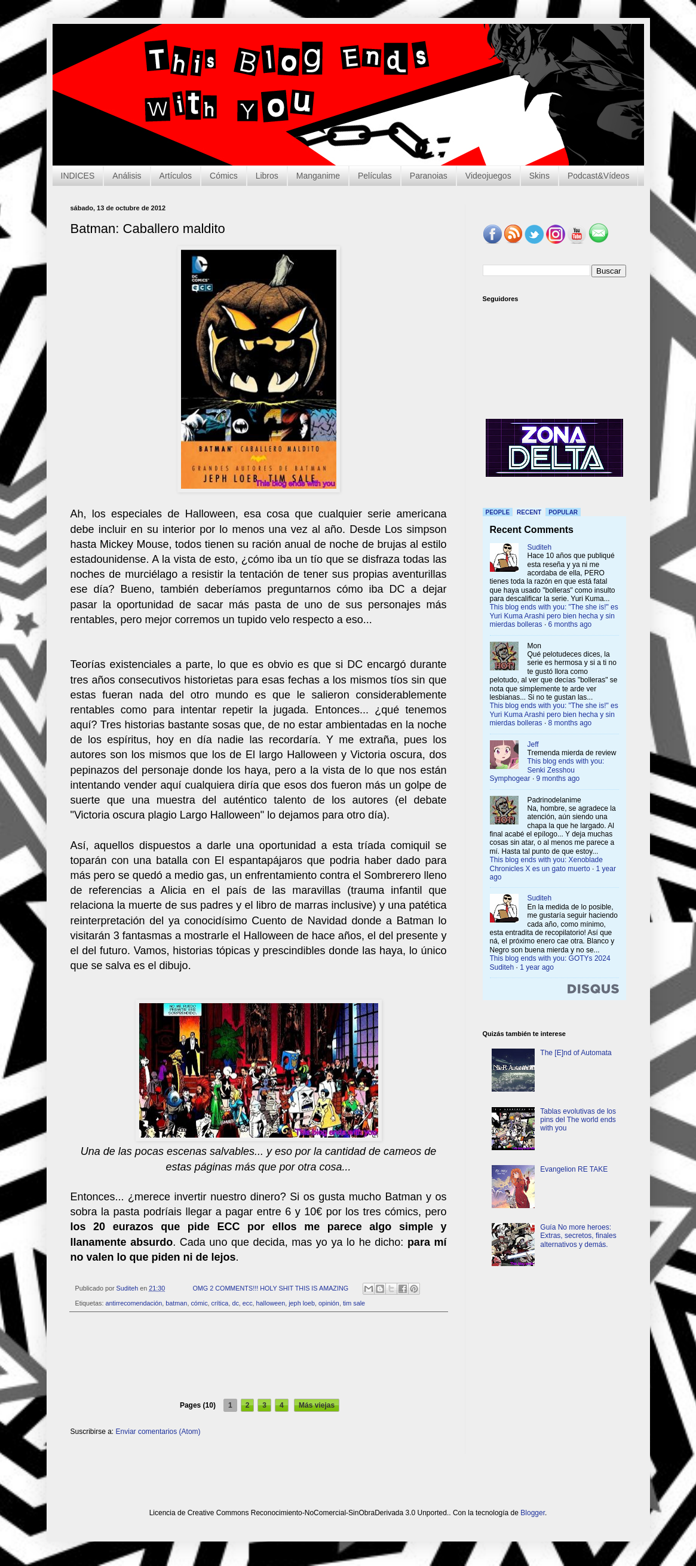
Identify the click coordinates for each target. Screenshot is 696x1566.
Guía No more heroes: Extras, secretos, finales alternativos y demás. (578, 1236)
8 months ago (570, 723)
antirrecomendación (134, 1303)
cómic (199, 1303)
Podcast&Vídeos (599, 175)
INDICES (78, 175)
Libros (267, 175)
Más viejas (317, 1405)
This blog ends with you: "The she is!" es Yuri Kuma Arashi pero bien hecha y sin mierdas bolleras (554, 616)
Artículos (176, 175)
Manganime (318, 175)
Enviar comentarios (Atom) (158, 1431)
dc (235, 1303)
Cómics (224, 175)
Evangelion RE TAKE (574, 1169)
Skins (539, 175)
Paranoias (428, 175)
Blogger (532, 1513)
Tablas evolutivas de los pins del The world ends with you (578, 1120)
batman (176, 1303)
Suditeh (540, 547)
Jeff (533, 744)
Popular (563, 512)
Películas (375, 175)
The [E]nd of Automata (575, 1053)
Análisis (126, 175)
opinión (328, 1303)
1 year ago (537, 967)
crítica (220, 1303)
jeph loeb (302, 1303)
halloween (271, 1303)
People (498, 512)
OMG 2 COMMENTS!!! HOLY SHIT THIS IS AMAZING (270, 1288)
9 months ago (558, 778)
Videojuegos (488, 175)
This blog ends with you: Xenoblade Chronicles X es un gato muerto (546, 864)
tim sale (354, 1303)
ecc (248, 1303)
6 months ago (570, 624)
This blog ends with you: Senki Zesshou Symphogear (547, 770)
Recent (529, 512)
